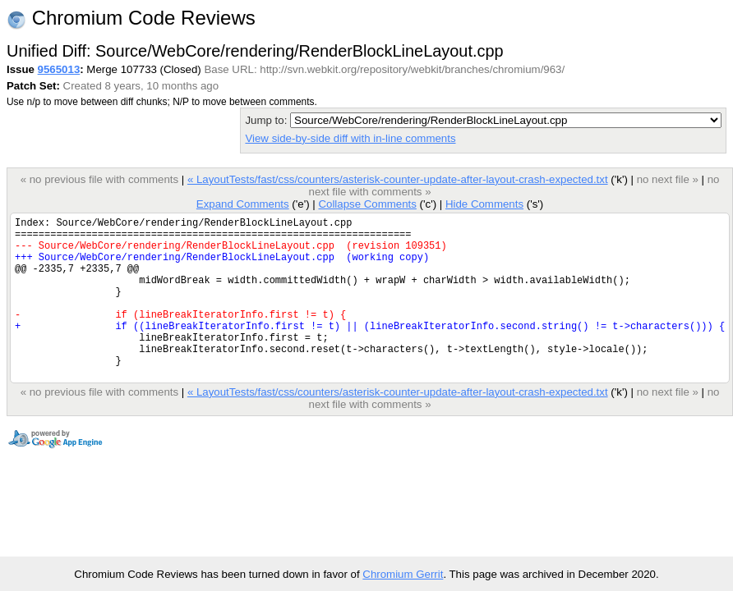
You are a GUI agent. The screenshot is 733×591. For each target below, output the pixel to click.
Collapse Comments (367, 204)
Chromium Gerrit (402, 574)
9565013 (59, 69)
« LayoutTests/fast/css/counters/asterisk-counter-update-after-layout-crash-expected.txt (397, 179)
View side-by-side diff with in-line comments (350, 138)
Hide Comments (484, 204)
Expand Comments (242, 204)
